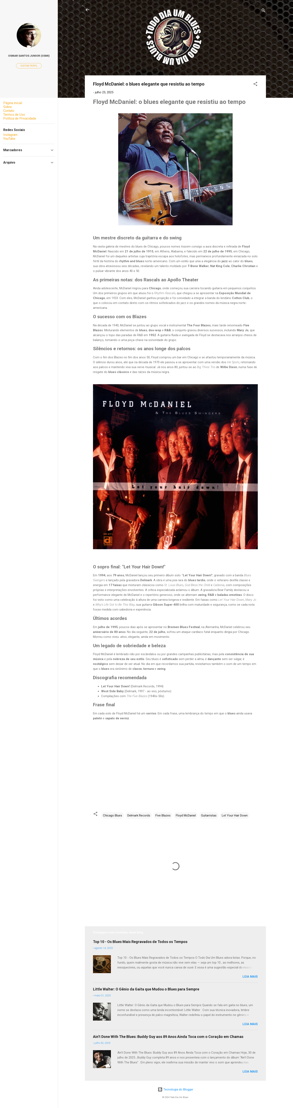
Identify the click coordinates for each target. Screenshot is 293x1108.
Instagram (10, 135)
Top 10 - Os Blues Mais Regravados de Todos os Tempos (140, 942)
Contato (8, 111)
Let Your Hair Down (235, 815)
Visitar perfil (28, 65)
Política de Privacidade (19, 118)
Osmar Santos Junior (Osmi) (29, 55)
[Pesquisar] (263, 11)
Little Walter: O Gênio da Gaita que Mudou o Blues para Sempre (146, 989)
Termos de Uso (14, 115)
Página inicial (12, 103)
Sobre (7, 107)
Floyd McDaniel (186, 815)
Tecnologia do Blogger (175, 1089)
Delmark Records (138, 815)
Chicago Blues (112, 815)
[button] (255, 84)
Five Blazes (163, 815)
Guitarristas (208, 815)
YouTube (9, 139)
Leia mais (250, 976)
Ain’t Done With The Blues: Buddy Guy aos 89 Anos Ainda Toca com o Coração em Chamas (168, 1036)
